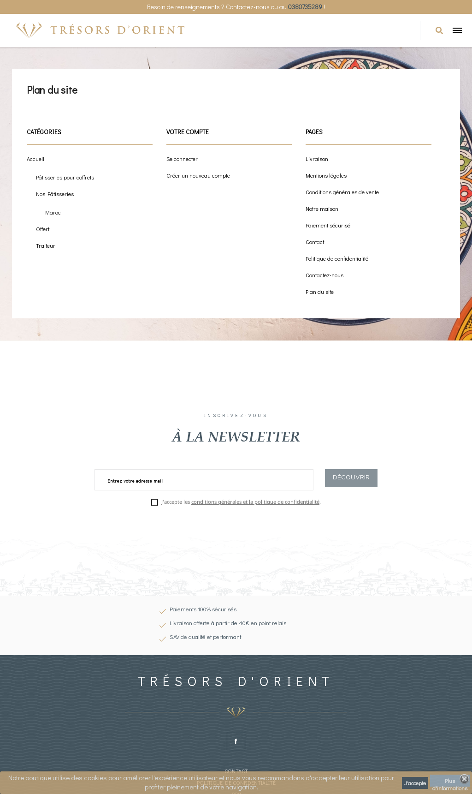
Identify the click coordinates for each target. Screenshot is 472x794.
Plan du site (320, 291)
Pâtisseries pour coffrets (65, 177)
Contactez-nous (324, 275)
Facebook (236, 741)
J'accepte (415, 783)
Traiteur (45, 245)
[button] (439, 30)
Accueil (35, 158)
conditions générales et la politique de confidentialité (255, 501)
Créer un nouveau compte (198, 175)
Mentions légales (326, 175)
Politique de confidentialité (337, 258)
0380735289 (305, 6)
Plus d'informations (449, 782)
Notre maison (322, 208)
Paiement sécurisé (328, 225)
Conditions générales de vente (342, 192)
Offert (42, 229)
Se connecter (182, 158)
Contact (315, 241)
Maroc (53, 212)
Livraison (317, 158)
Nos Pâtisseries (55, 193)
